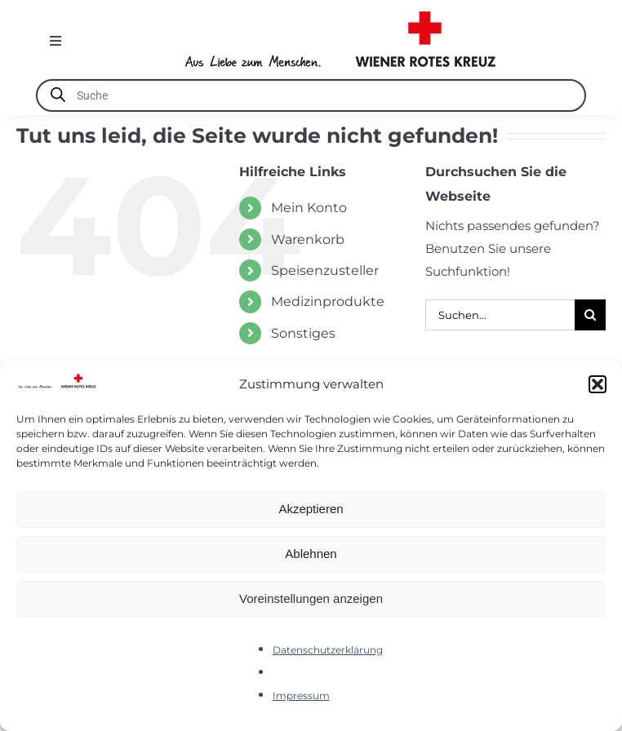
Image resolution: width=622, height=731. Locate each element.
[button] (597, 384)
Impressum (301, 695)
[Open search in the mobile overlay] (311, 95)
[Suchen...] (500, 314)
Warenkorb (307, 239)
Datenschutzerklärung (328, 650)
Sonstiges (303, 333)
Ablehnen (310, 553)
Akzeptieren (310, 509)
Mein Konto (309, 207)
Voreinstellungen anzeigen (311, 598)
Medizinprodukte (327, 301)
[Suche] (590, 314)
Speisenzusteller (325, 270)
